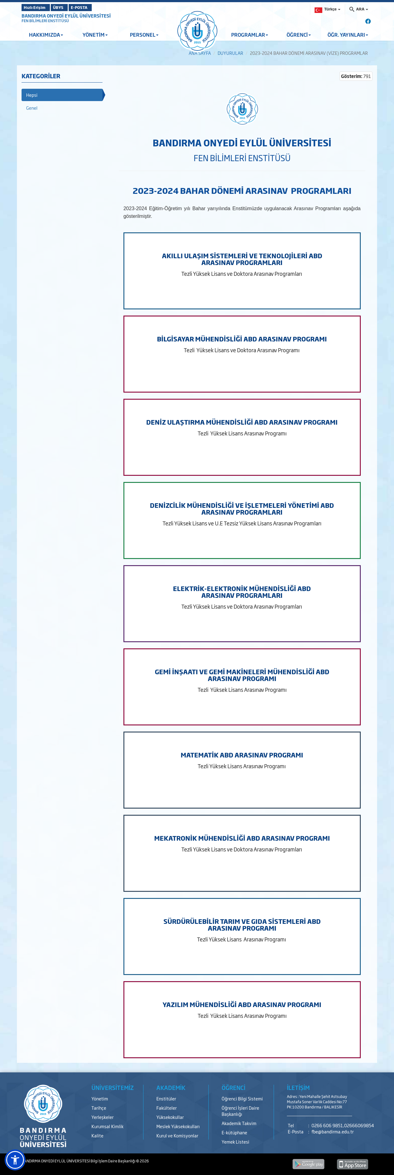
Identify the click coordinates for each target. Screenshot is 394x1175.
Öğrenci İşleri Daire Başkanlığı (240, 1110)
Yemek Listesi (235, 1141)
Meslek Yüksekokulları (178, 1126)
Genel (32, 107)
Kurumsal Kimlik (107, 1126)
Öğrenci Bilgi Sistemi (242, 1098)
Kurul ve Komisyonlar (177, 1135)
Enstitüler (166, 1098)
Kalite (97, 1135)
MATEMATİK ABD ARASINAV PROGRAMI (242, 754)
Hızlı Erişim (37, 7)
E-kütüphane (234, 1132)
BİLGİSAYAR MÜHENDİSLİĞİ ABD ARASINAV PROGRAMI (242, 338)
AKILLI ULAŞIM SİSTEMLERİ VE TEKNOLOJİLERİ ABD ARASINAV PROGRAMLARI (242, 259)
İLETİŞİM (298, 1087)
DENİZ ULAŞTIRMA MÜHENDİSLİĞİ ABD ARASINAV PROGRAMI (242, 421)
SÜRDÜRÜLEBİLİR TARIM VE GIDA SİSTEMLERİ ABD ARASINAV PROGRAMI (242, 924)
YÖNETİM (95, 34)
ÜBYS (67, 7)
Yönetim (99, 1098)
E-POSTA (95, 7)
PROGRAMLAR (249, 34)
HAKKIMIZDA (46, 34)
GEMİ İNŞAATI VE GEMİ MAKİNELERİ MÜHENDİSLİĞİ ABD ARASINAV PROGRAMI (242, 675)
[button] (15, 1160)
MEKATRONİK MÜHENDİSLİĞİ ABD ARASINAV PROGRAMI (242, 837)
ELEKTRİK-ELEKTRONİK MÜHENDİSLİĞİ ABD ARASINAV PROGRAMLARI (242, 592)
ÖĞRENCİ (299, 34)
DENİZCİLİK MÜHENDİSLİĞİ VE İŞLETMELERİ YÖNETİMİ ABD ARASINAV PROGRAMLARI (242, 508)
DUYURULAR (230, 53)
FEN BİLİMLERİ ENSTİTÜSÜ (45, 20)
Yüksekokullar (170, 1117)
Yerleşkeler (102, 1117)
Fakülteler (166, 1107)
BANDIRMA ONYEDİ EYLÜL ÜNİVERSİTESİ (66, 15)
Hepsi (32, 95)
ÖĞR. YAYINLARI (348, 34)
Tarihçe (98, 1107)
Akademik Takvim (239, 1123)
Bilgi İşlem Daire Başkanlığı (113, 1161)
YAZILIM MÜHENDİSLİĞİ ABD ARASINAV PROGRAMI (242, 1004)
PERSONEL (144, 34)
